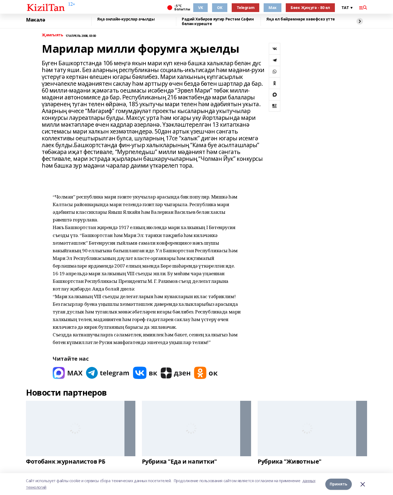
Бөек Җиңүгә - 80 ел (310, 7)
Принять (338, 484)
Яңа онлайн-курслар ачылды (126, 19)
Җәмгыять (52, 35)
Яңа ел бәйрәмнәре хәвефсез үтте (300, 19)
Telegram (246, 7)
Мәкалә (35, 20)
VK (200, 7)
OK (219, 7)
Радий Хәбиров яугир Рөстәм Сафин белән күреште (218, 21)
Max (272, 7)
